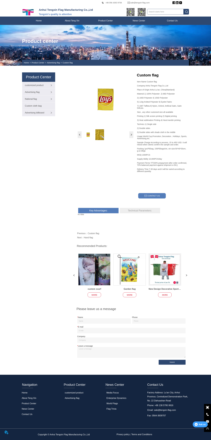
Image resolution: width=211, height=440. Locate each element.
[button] (72, 20)
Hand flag (88, 237)
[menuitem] (72, 21)
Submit (172, 362)
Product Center (38, 63)
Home (26, 63)
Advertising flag (53, 63)
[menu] (105, 21)
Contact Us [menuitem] (172, 21)
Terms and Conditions (141, 434)
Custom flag (68, 63)
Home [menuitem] (39, 21)
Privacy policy (123, 434)
